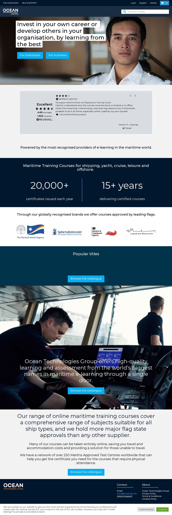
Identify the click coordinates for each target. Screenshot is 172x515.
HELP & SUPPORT (29, 3)
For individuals (30, 55)
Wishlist (153, 3)
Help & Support (124, 496)
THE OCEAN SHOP (11, 3)
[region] (96, 110)
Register (143, 3)
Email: (127, 492)
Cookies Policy (149, 499)
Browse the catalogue (86, 278)
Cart (164, 2)
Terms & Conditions (152, 496)
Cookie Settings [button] (146, 509)
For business (58, 55)
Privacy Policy (149, 493)
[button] (130, 96)
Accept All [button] (162, 509)
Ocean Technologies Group (155, 491)
